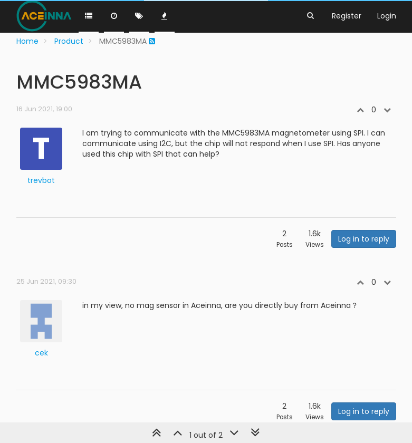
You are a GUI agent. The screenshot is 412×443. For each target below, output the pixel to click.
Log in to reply (363, 239)
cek (41, 353)
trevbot (41, 180)
